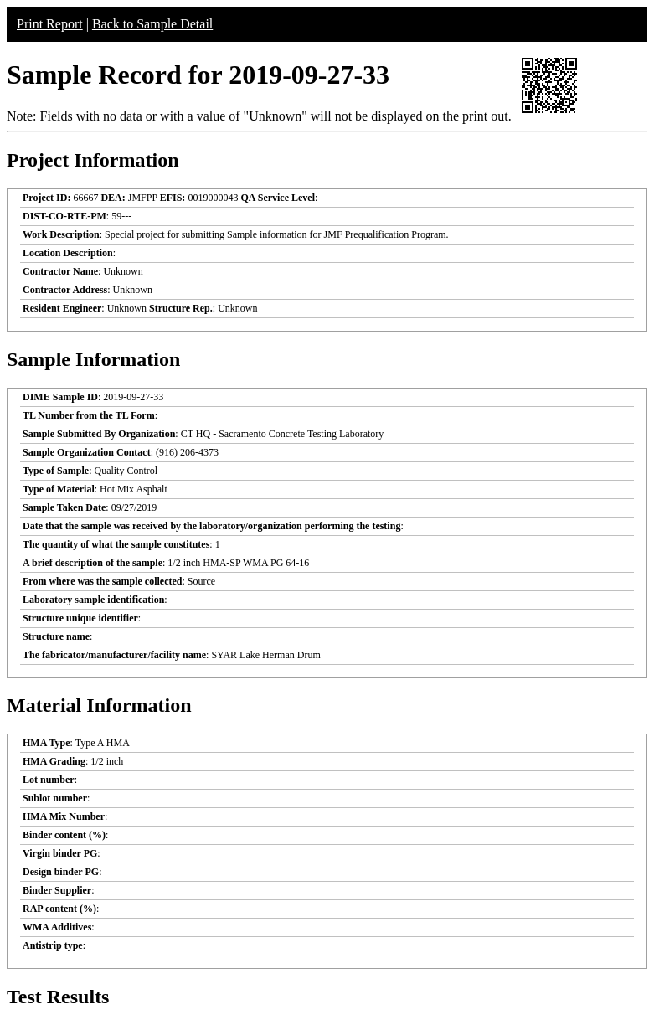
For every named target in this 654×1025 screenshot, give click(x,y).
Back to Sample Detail (152, 24)
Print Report (50, 24)
